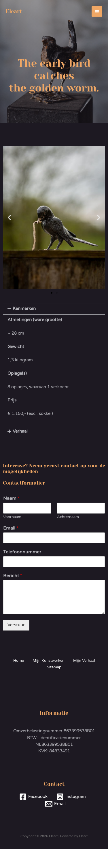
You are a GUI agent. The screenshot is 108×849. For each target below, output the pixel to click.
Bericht (12, 576)
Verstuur (16, 624)
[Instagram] (71, 796)
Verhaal (20, 431)
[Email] (55, 803)
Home (18, 660)
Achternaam (68, 517)
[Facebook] (33, 796)
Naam (11, 498)
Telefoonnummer (22, 552)
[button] (9, 217)
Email (10, 528)
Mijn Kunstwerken (49, 660)
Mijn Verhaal (84, 660)
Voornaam (12, 517)
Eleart (14, 11)
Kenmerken (24, 308)
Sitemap (54, 667)
